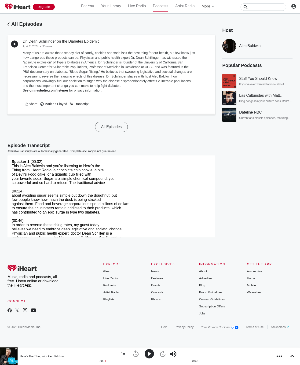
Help (164, 327)
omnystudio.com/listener (48, 90)
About (203, 271)
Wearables (254, 292)
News (155, 271)
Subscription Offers (212, 306)
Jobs (202, 313)
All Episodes (26, 24)
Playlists (108, 299)
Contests (157, 292)
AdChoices (280, 327)
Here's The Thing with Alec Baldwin (42, 356)
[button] (31, 104)
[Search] (263, 7)
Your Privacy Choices (219, 327)
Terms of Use (255, 327)
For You (87, 6)
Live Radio (137, 6)
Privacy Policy (184, 327)
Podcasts (160, 6)
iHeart (107, 271)
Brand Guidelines (211, 292)
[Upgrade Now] (44, 7)
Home (251, 278)
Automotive (254, 271)
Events (156, 285)
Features (157, 278)
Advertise (205, 278)
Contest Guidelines (212, 299)
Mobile (251, 285)
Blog (202, 285)
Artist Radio (185, 6)
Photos (156, 299)
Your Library (111, 6)
